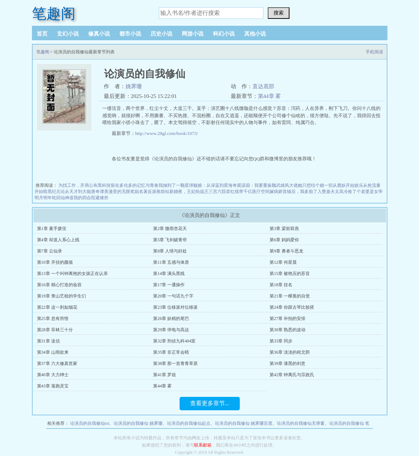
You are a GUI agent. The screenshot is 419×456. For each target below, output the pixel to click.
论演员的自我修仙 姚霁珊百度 (243, 423)
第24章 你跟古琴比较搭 (292, 307)
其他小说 (255, 34)
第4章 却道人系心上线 (58, 239)
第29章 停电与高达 (171, 329)
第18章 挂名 (281, 284)
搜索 (279, 13)
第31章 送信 (48, 341)
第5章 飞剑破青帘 (170, 239)
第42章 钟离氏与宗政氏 (292, 374)
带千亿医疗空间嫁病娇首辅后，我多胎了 (278, 191)
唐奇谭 (97, 191)
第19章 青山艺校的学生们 (61, 296)
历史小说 (161, 34)
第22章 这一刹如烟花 (57, 307)
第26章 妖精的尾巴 (171, 318)
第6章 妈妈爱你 (284, 239)
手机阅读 (374, 51)
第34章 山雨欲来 (53, 352)
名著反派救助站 (154, 191)
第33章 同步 (281, 341)
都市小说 (130, 34)
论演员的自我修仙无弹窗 (301, 423)
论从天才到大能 (76, 191)
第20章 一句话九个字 (173, 296)
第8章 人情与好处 (170, 251)
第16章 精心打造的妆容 (59, 284)
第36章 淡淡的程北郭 (290, 352)
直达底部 (263, 86)
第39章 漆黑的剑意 (287, 363)
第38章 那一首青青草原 (175, 363)
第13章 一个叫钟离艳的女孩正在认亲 (72, 273)
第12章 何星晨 (283, 262)
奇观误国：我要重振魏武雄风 (261, 185)
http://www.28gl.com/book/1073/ (166, 133)
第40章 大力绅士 (53, 374)
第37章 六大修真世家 (57, 363)
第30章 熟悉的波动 (287, 329)
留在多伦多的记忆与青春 (135, 185)
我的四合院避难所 (91, 197)
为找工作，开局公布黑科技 (84, 185)
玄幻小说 (68, 34)
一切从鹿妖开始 (339, 185)
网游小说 (193, 34)
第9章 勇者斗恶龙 (286, 251)
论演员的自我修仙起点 (188, 423)
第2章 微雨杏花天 (170, 228)
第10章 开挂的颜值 (55, 262)
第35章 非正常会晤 (171, 352)
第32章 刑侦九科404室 (174, 341)
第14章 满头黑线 (169, 273)
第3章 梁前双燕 (284, 228)
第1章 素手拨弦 (51, 228)
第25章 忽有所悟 (53, 318)
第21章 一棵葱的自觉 (290, 296)
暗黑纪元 (52, 191)
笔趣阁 (53, 13)
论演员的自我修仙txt (90, 423)
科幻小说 (224, 34)
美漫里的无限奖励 (121, 191)
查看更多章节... (209, 403)
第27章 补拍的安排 (287, 318)
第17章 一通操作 (169, 284)
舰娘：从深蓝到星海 (213, 185)
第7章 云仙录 (49, 251)
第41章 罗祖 (164, 374)
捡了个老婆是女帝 (365, 191)
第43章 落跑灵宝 (53, 386)
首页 (42, 34)
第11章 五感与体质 (171, 262)
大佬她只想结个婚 (306, 185)
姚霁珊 (134, 86)
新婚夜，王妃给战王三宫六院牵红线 (204, 191)
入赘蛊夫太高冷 (332, 191)
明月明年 (43, 197)
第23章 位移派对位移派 (175, 307)
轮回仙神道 (63, 197)
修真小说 (99, 34)
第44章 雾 (269, 96)
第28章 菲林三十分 (55, 329)
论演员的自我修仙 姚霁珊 (138, 423)
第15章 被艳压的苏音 (290, 273)
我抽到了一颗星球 (176, 185)
